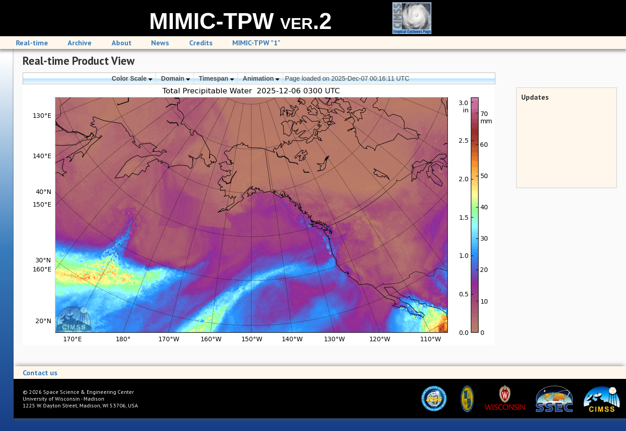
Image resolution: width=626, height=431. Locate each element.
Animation (261, 78)
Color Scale (132, 78)
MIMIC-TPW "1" (256, 42)
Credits (201, 42)
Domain (175, 78)
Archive (80, 42)
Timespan (216, 78)
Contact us (40, 372)
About (122, 42)
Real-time (32, 42)
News (160, 42)
